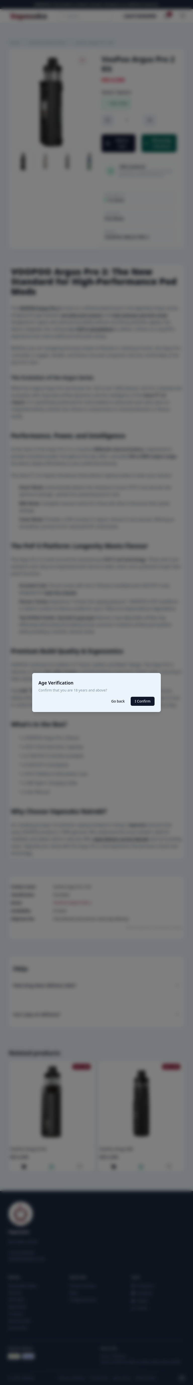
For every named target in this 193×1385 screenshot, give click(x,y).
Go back (118, 701)
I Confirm (143, 701)
